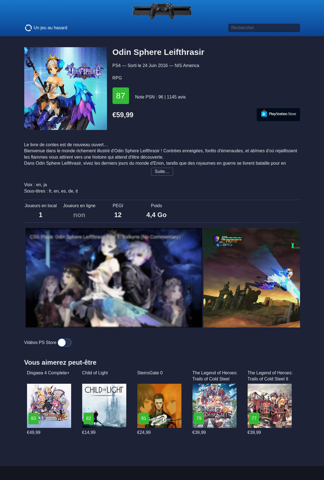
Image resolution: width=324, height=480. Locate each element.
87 (120, 95)
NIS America (187, 65)
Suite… (162, 171)
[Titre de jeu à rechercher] (264, 28)
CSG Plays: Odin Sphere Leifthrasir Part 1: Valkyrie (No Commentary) (105, 236)
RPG (117, 78)
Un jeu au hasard (45, 28)
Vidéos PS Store (48, 342)
